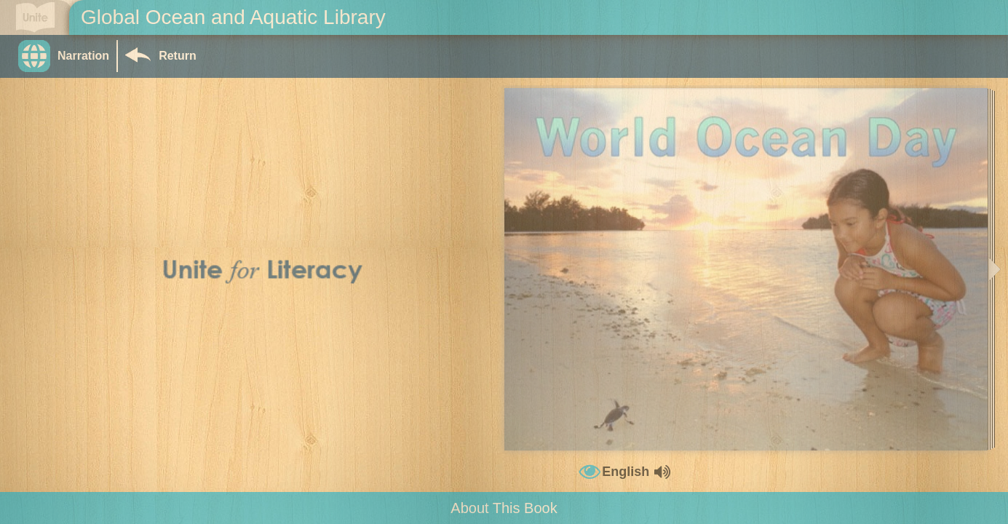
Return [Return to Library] (178, 55)
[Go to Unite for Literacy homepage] (35, 17)
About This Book (504, 508)
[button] (67, 56)
